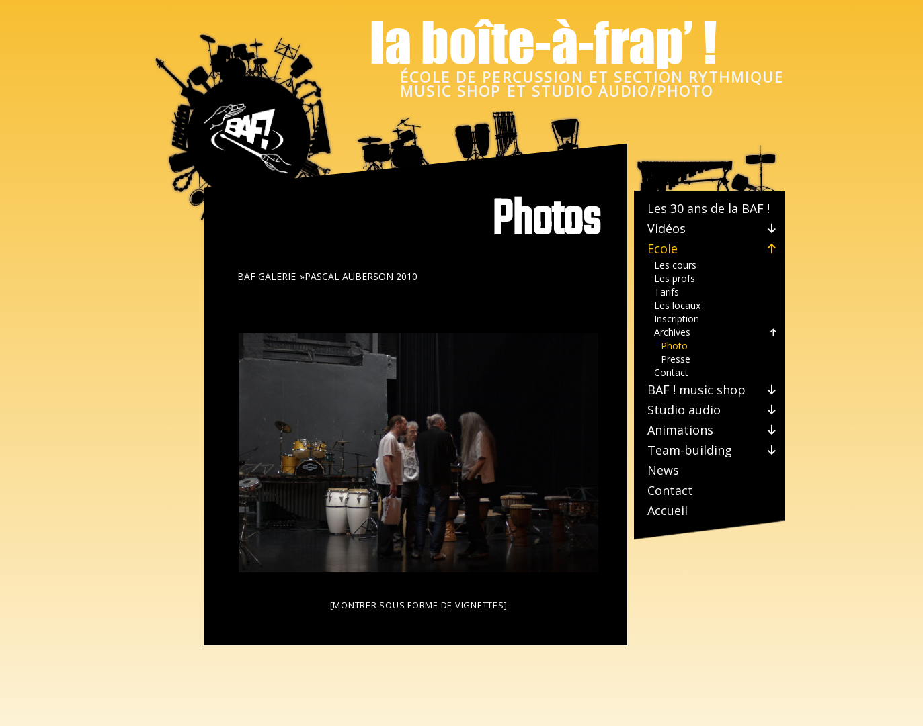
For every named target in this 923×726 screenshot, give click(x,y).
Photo (674, 345)
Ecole (712, 248)
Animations (712, 430)
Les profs (674, 278)
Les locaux (677, 305)
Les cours (675, 265)
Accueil (667, 510)
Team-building (712, 450)
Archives (716, 332)
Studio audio (712, 410)
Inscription (676, 318)
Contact (671, 372)
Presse (675, 359)
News (663, 470)
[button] (770, 228)
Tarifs (666, 291)
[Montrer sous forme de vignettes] (419, 605)
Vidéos (712, 228)
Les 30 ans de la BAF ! (708, 208)
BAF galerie (266, 276)
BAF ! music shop (712, 389)
